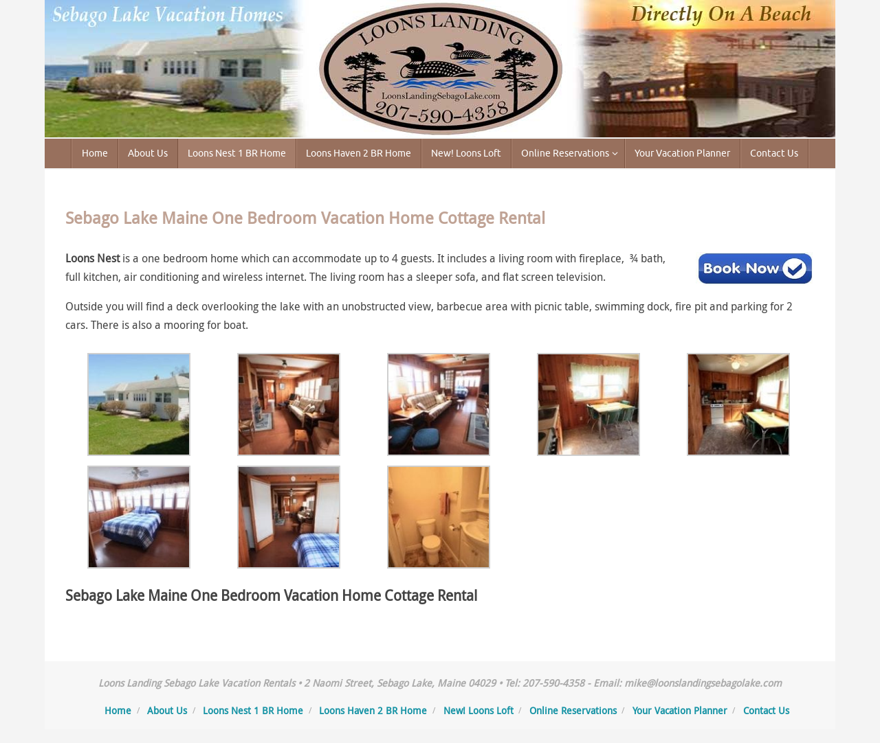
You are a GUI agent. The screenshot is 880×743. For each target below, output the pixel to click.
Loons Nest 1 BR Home (253, 710)
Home (117, 710)
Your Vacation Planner (679, 710)
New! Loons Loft (478, 710)
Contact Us (766, 710)
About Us (167, 710)
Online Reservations (573, 710)
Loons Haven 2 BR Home (373, 710)
